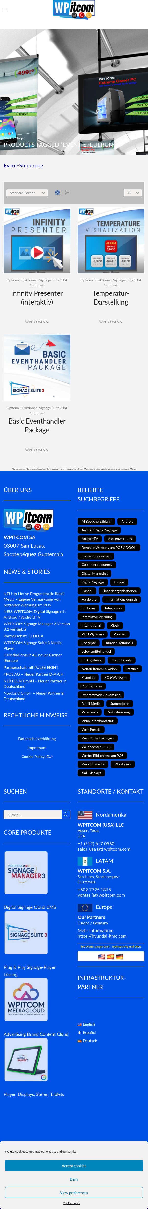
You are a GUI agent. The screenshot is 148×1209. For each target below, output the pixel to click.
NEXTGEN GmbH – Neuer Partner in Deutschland (35, 683)
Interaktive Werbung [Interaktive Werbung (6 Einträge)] (97, 617)
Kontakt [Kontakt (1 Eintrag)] (120, 634)
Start (7, 138)
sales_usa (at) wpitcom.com (104, 849)
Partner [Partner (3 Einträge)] (132, 669)
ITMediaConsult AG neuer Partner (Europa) (33, 657)
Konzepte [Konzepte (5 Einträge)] (89, 643)
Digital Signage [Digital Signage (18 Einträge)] (93, 582)
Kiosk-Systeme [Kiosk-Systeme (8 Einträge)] (93, 634)
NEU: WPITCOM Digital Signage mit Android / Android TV (35, 614)
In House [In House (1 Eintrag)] (88, 608)
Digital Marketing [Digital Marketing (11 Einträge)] (95, 573)
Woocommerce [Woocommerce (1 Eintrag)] (93, 764)
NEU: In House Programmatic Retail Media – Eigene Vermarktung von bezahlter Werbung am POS (34, 599)
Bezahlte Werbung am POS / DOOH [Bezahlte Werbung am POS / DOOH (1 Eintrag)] (109, 547)
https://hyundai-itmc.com (102, 936)
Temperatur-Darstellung (111, 297)
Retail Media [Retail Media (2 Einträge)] (91, 703)
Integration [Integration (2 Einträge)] (113, 608)
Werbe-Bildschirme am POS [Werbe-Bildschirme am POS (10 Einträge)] (102, 755)
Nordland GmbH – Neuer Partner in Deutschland (34, 696)
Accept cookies (74, 1165)
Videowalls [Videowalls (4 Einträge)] (90, 712)
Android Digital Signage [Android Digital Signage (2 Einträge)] (99, 530)
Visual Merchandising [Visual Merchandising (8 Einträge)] (98, 721)
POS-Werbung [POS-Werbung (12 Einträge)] (115, 677)
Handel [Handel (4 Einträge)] (87, 591)
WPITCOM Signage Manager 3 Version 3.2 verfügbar (37, 626)
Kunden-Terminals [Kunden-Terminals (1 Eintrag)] (119, 643)
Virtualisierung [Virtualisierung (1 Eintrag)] (119, 712)
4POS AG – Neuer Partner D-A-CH (33, 674)
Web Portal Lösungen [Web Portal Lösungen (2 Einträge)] (98, 738)
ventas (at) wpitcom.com (101, 895)
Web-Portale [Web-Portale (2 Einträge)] (91, 729)
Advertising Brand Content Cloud (36, 1034)
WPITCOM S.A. (37, 322)
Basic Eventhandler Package (36, 425)
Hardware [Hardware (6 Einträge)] (89, 599)
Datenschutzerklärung (37, 738)
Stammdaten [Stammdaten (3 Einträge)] (119, 703)
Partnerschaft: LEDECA (23, 636)
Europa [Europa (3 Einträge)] (119, 582)
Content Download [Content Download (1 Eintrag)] (96, 556)
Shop (19, 138)
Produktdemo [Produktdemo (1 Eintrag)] (92, 686)
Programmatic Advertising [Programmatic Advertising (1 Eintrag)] (101, 695)
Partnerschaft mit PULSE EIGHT (31, 667)
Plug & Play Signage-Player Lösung (30, 971)
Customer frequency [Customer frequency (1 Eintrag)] (97, 564)
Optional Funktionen (21, 280)
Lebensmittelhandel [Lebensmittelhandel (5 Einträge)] (96, 651)
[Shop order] (27, 192)
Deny (74, 1179)
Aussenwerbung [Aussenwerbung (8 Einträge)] (120, 539)
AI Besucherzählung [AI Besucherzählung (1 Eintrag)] (96, 521)
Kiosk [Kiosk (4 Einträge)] (115, 625)
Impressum (37, 747)
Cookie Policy (71, 1203)
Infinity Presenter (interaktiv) (37, 297)
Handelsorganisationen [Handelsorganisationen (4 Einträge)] (119, 591)
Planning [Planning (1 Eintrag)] (88, 677)
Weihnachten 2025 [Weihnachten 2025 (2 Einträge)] (96, 747)
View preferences (74, 1192)
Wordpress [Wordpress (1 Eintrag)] (122, 764)
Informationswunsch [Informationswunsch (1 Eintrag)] (121, 599)
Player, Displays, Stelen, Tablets (34, 1094)
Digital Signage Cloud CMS (30, 907)
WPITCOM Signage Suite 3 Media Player (33, 645)
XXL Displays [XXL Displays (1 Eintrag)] (91, 773)
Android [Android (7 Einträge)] (127, 521)
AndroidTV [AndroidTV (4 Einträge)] (90, 539)
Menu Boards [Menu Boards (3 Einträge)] (121, 660)
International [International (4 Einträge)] (91, 625)
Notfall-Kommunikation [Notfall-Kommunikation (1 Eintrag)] (99, 669)
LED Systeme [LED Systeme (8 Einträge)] (91, 660)
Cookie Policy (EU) (37, 756)
